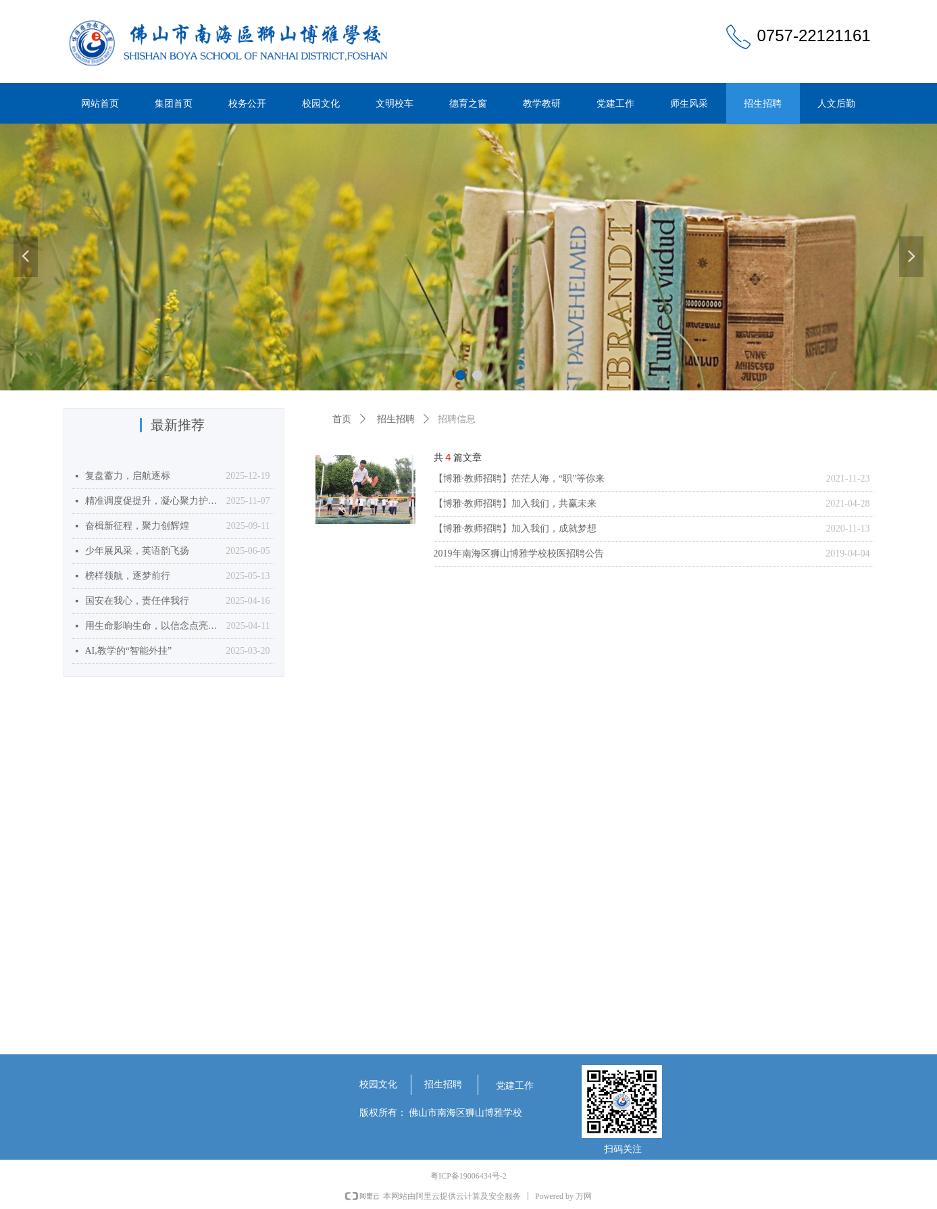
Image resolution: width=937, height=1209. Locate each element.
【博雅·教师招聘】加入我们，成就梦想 (515, 528)
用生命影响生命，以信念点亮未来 (152, 626)
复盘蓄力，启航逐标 (127, 476)
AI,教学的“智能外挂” (128, 651)
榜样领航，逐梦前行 (127, 576)
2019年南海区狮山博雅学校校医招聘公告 (519, 553)
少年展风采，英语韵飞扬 (137, 551)
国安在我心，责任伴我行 (137, 601)
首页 (341, 419)
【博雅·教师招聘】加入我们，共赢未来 (515, 503)
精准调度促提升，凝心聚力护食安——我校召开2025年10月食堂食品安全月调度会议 (152, 501)
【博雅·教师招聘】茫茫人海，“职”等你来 (519, 478)
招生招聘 (396, 419)
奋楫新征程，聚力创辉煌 (137, 526)
